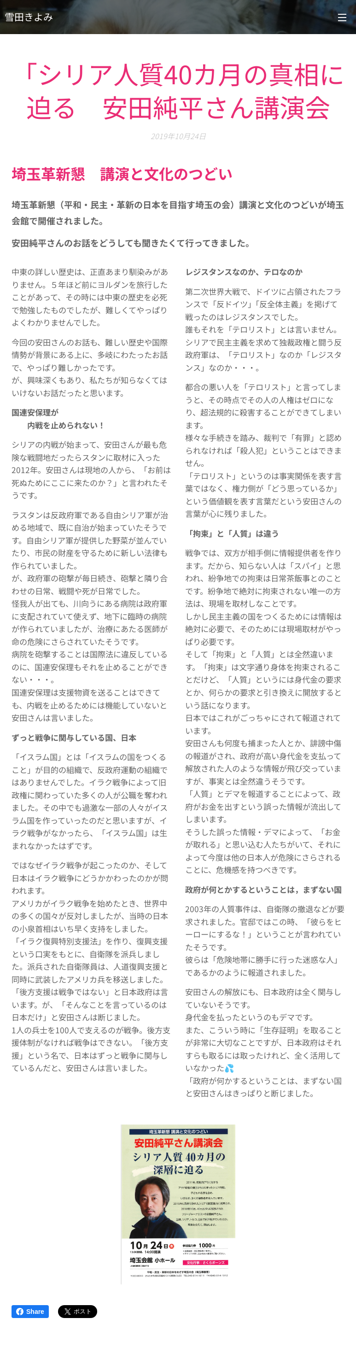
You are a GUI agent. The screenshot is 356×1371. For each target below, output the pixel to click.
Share (30, 1311)
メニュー (342, 17)
